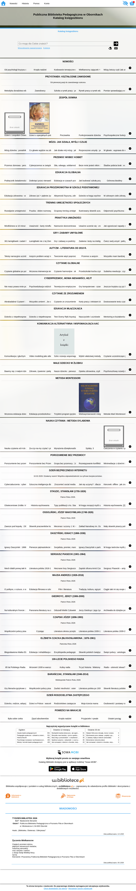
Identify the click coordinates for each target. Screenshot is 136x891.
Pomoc (36, 3)
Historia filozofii (22, 737)
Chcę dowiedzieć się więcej (55, 889)
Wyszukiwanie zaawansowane (30, 48)
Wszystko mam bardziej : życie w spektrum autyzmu (68, 735)
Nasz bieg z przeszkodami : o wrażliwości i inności (67, 737)
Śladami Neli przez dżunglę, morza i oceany (100, 733)
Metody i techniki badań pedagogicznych (29, 742)
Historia (25, 3)
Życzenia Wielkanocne (23, 840)
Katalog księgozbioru (68, 31)
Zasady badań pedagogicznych (27, 733)
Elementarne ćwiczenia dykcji (95, 740)
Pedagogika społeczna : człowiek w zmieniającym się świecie (36, 735)
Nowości (13, 3)
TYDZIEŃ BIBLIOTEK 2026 (24, 818)
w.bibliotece (66, 786)
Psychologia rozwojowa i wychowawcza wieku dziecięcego (35, 740)
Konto (46, 3)
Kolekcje (46, 48)
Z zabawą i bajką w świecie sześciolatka (98, 737)
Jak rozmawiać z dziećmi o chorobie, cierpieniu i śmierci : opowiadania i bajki (75, 742)
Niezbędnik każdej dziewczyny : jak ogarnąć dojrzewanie (69, 733)
